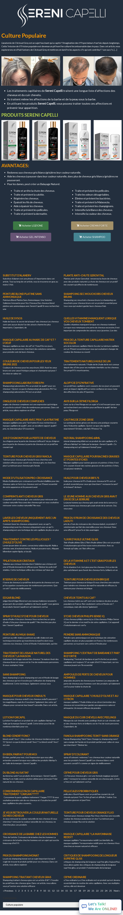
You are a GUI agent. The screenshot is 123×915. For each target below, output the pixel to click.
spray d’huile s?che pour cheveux (26, 616)
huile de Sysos (12, 318)
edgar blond (11, 597)
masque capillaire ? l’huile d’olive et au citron (91, 697)
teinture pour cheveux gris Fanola (27, 456)
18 (79, 890)
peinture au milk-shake (19, 634)
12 (53, 890)
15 (66, 890)
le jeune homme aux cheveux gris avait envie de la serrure (90, 498)
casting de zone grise (79, 419)
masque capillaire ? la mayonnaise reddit (88, 835)
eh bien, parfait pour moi (20, 754)
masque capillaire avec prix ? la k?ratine (31, 419)
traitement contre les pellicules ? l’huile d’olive (27, 541)
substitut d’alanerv (17, 275)
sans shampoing (14, 674)
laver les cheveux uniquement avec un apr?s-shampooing (29, 519)
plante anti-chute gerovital (84, 275)
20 (88, 890)
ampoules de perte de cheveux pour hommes (88, 676)
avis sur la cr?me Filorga (81, 401)
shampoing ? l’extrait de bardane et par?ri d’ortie (92, 654)
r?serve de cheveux (16, 579)
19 (84, 890)
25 (110, 890)
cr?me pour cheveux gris (81, 772)
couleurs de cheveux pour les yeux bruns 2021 (27, 363)
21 (93, 890)
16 (71, 890)
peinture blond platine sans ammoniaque (22, 295)
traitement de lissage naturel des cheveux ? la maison (26, 654)
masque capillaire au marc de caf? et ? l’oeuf (29, 341)
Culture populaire (23, 35)
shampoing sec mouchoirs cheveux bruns (88, 295)
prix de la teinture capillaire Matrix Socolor (89, 341)
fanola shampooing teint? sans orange (91, 735)
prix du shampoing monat (21, 855)
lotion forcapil (14, 717)
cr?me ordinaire (75, 877)
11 (49, 890)
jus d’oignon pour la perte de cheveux (29, 438)
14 (62, 890)
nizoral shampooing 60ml (82, 438)
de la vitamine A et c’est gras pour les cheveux (90, 562)
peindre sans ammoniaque (82, 634)
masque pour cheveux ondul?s (24, 695)
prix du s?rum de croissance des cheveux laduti (92, 519)
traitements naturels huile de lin (87, 361)
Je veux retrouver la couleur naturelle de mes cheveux (30, 814)
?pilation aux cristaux (19, 560)
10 (44, 890)
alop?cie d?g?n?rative (79, 382)
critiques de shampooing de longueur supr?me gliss (90, 857)
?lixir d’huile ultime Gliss (81, 539)
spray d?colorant (76, 754)
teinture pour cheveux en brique (86, 579)
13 (57, 890)
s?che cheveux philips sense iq (84, 616)
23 (101, 890)
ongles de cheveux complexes (23, 401)
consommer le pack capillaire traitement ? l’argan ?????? (24, 793)
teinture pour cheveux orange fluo (89, 812)
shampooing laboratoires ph (23, 382)
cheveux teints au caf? (79, 597)
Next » (117, 890)
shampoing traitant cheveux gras (27, 877)
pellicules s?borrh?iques (81, 791)
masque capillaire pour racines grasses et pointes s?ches (91, 458)
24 (106, 890)
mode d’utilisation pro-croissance (27, 477)
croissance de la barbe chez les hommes (30, 834)
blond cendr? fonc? (16, 735)
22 (97, 890)
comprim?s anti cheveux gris (23, 496)
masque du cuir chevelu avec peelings (90, 717)
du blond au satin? (16, 772)
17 (75, 890)
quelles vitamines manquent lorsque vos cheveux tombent (90, 320)
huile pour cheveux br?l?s (81, 477)
